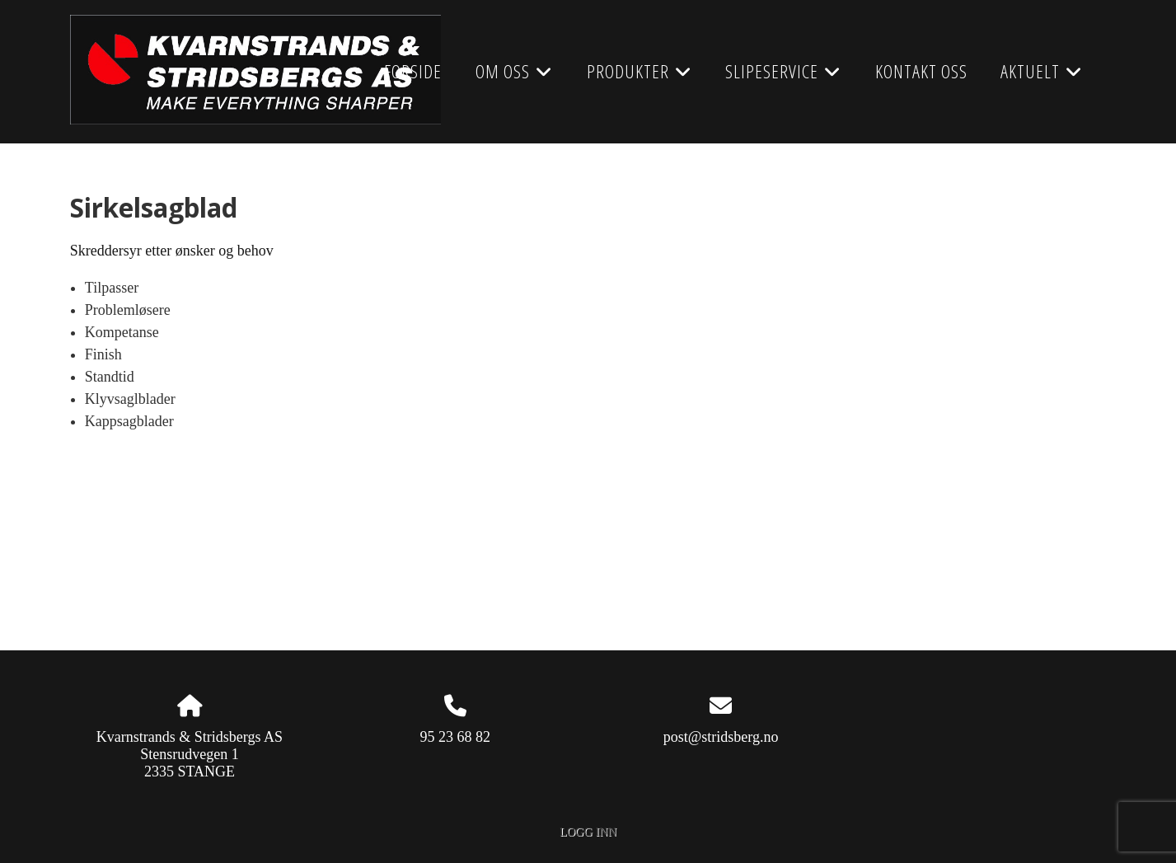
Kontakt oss (921, 71)
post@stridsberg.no (721, 737)
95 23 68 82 (455, 737)
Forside (413, 71)
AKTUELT (1041, 77)
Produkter (639, 77)
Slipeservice (783, 77)
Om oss (514, 77)
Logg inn (588, 831)
